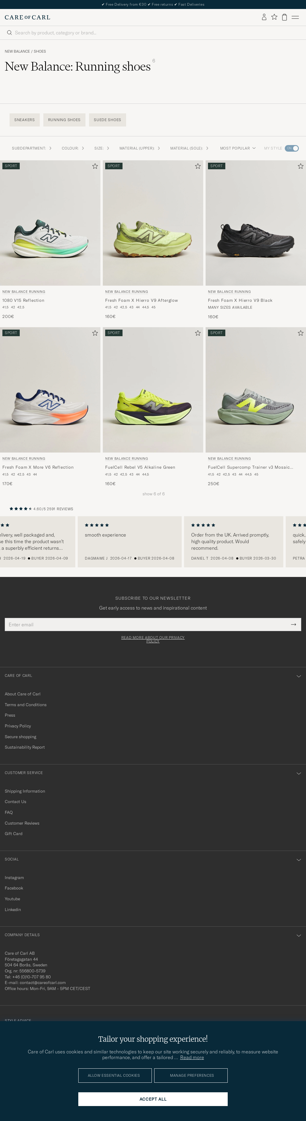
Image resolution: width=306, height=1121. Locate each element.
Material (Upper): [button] (140, 148)
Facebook (14, 888)
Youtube (12, 898)
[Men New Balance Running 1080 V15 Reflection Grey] (50, 223)
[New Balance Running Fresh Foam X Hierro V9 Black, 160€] (256, 240)
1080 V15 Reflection (23, 300)
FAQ (9, 812)
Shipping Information (25, 791)
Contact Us (15, 801)
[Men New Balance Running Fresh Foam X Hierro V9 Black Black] (256, 223)
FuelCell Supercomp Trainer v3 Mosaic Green (249, 467)
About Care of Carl (23, 694)
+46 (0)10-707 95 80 (31, 977)
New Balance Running (23, 292)
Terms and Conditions (26, 704)
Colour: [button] (73, 148)
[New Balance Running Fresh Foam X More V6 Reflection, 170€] (50, 407)
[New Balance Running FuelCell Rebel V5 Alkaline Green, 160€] (153, 407)
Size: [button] (102, 148)
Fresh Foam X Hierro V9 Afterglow (141, 300)
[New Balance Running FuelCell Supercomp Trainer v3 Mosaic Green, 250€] (256, 407)
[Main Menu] (295, 17)
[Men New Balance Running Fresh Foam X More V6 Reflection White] (50, 390)
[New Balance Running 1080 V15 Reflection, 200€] (50, 240)
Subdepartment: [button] (32, 148)
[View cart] (284, 17)
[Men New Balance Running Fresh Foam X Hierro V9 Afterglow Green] (153, 223)
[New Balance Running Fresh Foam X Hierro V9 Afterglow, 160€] (153, 240)
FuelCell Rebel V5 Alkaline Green (140, 467)
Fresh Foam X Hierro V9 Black (240, 300)
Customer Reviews (22, 823)
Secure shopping (20, 736)
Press (10, 715)
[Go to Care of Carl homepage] (27, 17)
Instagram (14, 877)
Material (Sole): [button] (189, 148)
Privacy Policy (18, 726)
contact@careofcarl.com (43, 982)
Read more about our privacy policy (153, 639)
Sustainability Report (25, 747)
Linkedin (13, 909)
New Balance (17, 51)
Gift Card (13, 833)
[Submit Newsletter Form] (293, 624)
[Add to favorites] (93, 167)
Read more (192, 1057)
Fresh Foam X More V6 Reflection (38, 467)
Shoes (40, 51)
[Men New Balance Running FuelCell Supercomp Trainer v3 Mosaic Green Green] (256, 390)
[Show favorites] (274, 17)
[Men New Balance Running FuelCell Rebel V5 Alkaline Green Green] (153, 390)
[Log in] (264, 17)
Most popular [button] (238, 148)
